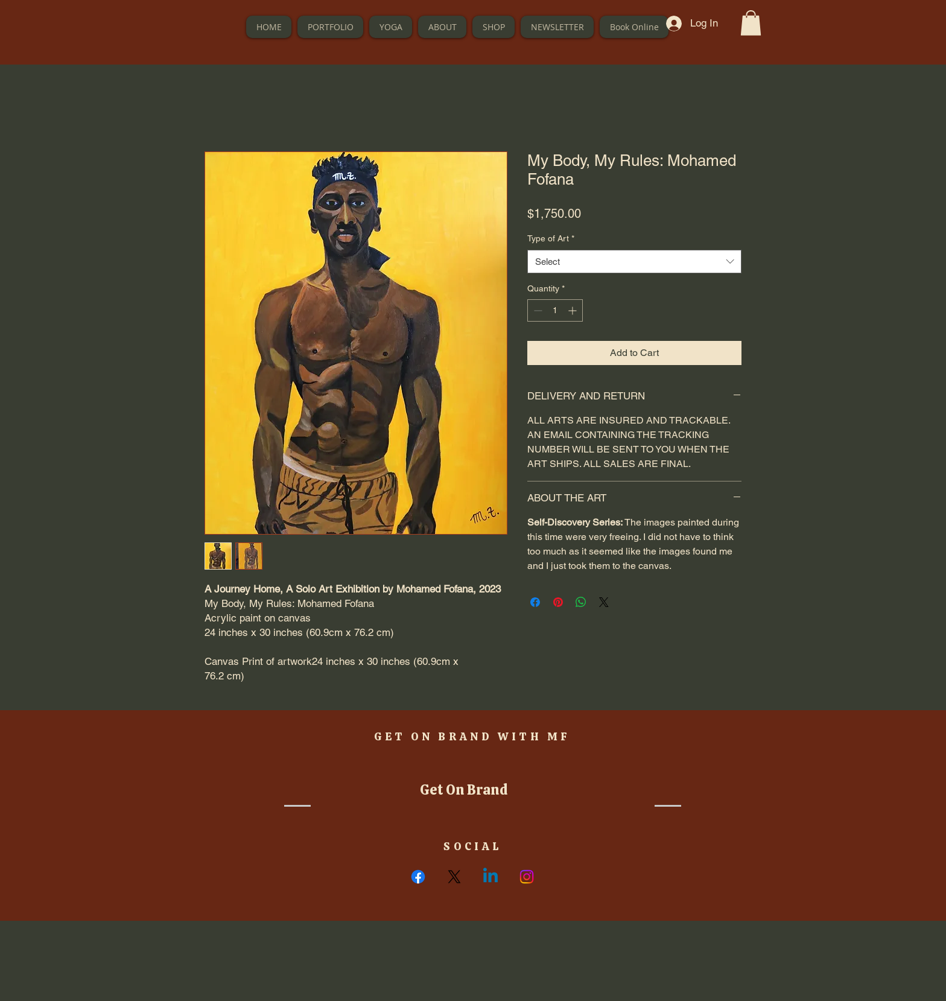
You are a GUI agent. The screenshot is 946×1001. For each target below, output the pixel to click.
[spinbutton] (555, 310)
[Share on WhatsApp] (581, 602)
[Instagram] (527, 877)
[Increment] (573, 310)
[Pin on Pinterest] (558, 602)
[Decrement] (536, 310)
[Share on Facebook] (535, 602)
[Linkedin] (490, 877)
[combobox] (634, 261)
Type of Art (550, 238)
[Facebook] (418, 877)
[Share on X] (604, 602)
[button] (750, 23)
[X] (454, 877)
